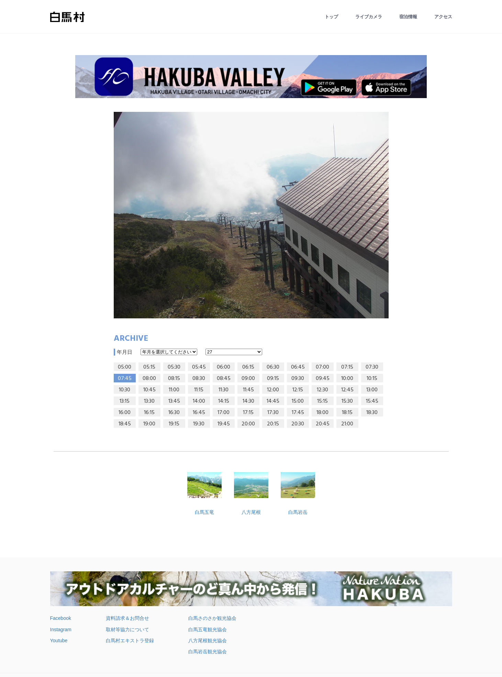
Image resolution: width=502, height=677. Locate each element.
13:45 (174, 401)
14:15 (223, 401)
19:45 (223, 424)
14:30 (248, 401)
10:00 (347, 378)
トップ (331, 16)
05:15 (149, 367)
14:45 (273, 401)
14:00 (199, 401)
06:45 (298, 367)
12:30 (322, 389)
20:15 (273, 424)
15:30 (347, 401)
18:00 (322, 412)
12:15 (297, 389)
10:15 (372, 378)
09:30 (297, 378)
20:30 (297, 424)
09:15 (273, 378)
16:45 (199, 412)
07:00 (322, 367)
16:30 (174, 412)
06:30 (273, 367)
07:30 (372, 367)
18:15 (347, 412)
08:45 (224, 378)
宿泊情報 (408, 16)
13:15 (125, 401)
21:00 (347, 424)
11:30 (223, 389)
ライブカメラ (368, 16)
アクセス (443, 16)
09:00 (248, 378)
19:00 (149, 424)
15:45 (372, 401)
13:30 (149, 401)
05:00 (124, 367)
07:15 (347, 367)
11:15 (198, 389)
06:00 (223, 367)
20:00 (248, 424)
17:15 (248, 412)
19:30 (198, 424)
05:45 (199, 367)
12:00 (273, 389)
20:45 (323, 424)
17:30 (273, 412)
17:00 (223, 412)
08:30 (198, 378)
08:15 (174, 378)
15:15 (322, 401)
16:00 (125, 412)
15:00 (298, 401)
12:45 (347, 389)
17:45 (298, 412)
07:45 (125, 378)
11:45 (248, 389)
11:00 (174, 389)
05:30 (174, 367)
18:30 (372, 412)
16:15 (149, 412)
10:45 (149, 389)
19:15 (174, 424)
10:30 (124, 389)
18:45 (125, 424)
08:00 (149, 378)
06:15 (248, 367)
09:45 (323, 378)
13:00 (372, 389)
